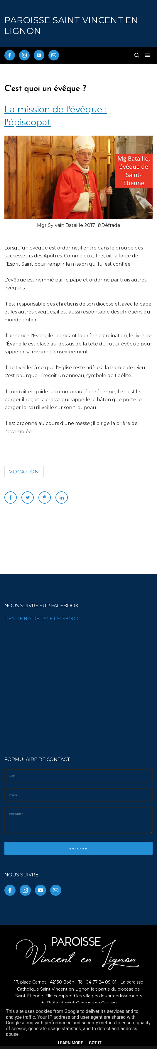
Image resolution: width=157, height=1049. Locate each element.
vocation (24, 472)
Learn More (70, 1042)
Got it (95, 1042)
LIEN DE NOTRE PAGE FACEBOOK (41, 618)
